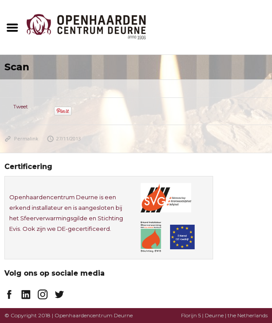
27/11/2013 (64, 138)
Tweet (20, 107)
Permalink (21, 138)
